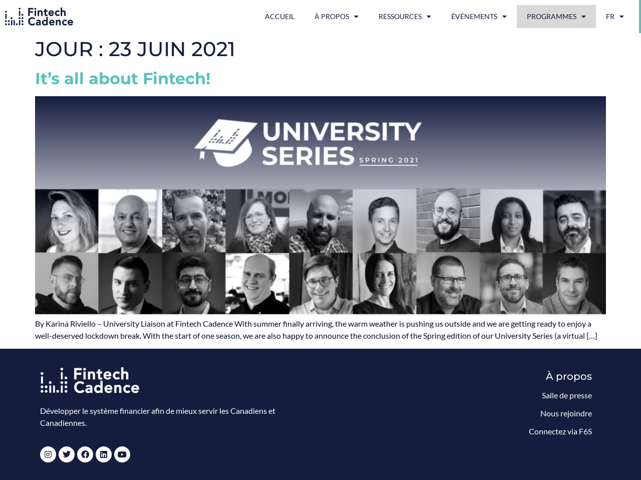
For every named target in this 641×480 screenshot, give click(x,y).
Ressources (405, 16)
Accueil (279, 16)
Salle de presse (567, 395)
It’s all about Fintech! (122, 78)
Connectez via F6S (560, 431)
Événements (479, 16)
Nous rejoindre (566, 413)
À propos (336, 16)
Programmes (556, 16)
